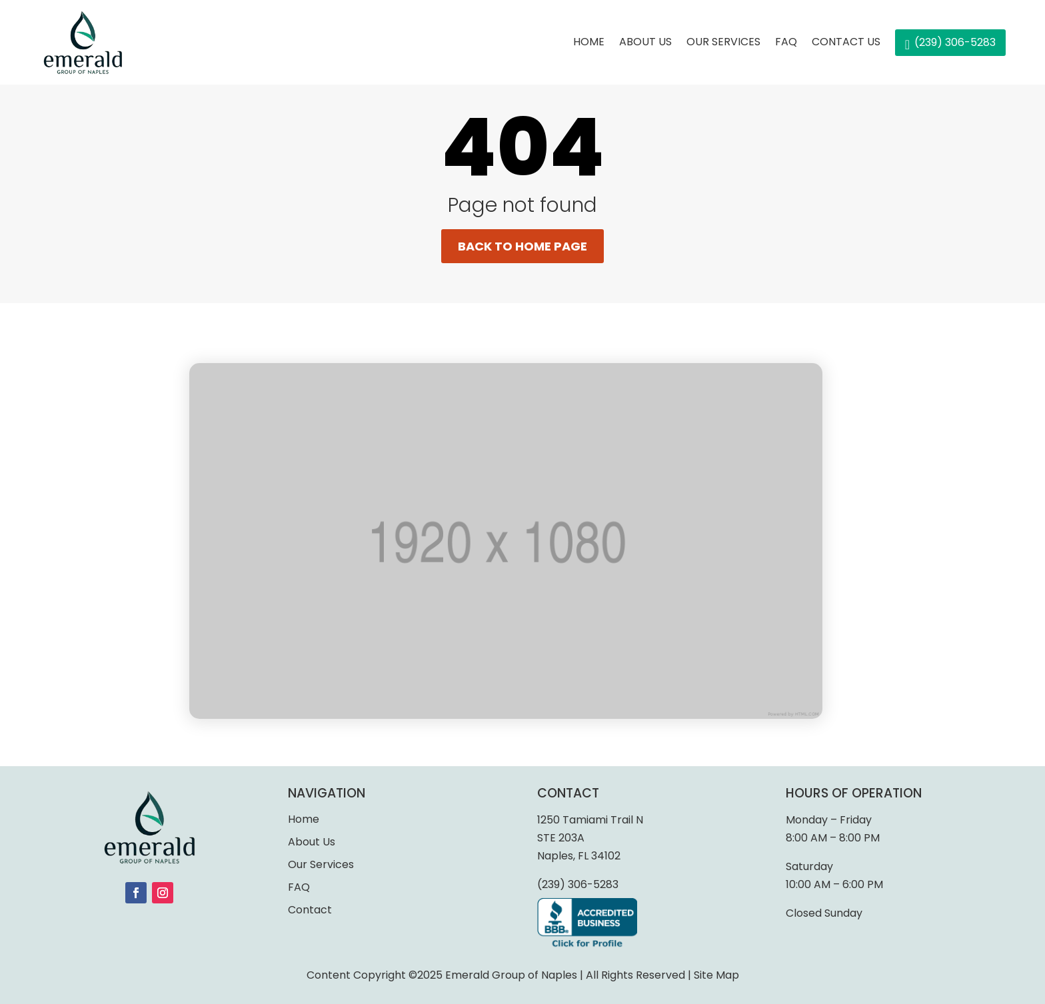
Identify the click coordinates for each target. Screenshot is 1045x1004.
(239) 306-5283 (950, 43)
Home (588, 41)
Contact (310, 909)
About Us (645, 41)
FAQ (786, 41)
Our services (723, 41)
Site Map (716, 975)
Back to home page (522, 246)
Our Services (321, 864)
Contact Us (846, 41)
